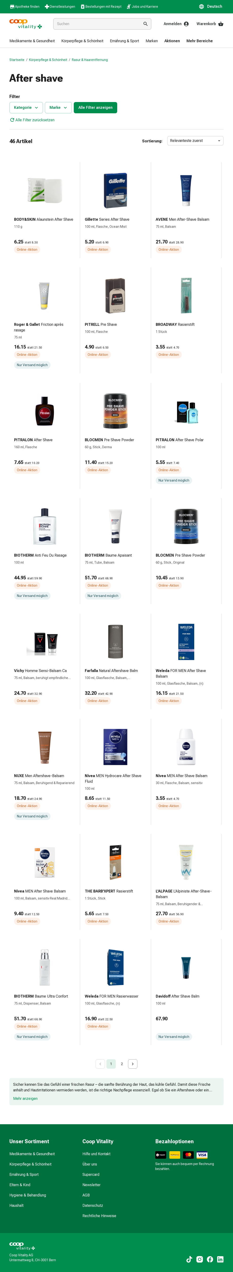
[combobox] (95, 24)
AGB (86, 1195)
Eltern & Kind (19, 1185)
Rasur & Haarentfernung (90, 60)
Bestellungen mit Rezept (100, 6)
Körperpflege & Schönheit (48, 60)
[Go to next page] (132, 1064)
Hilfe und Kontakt (96, 1154)
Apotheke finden (24, 7)
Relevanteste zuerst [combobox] (186, 140)
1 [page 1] (111, 1064)
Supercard (90, 1174)
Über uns (89, 1164)
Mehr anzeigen (25, 1098)
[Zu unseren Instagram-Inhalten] (199, 1259)
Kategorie (26, 107)
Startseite (16, 60)
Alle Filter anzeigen (95, 107)
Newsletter (91, 1185)
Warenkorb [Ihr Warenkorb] (210, 24)
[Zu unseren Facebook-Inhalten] (210, 1259)
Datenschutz (92, 1205)
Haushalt (16, 1205)
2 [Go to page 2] (122, 1064)
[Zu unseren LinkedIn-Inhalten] (220, 1259)
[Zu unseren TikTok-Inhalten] (189, 1259)
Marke (59, 107)
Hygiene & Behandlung (27, 1195)
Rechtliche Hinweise (99, 1216)
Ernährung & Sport (24, 1174)
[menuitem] (32, 41)
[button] (211, 6)
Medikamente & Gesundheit (32, 1154)
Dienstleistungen (59, 6)
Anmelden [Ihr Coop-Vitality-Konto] (176, 24)
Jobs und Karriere (142, 6)
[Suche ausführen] (145, 24)
